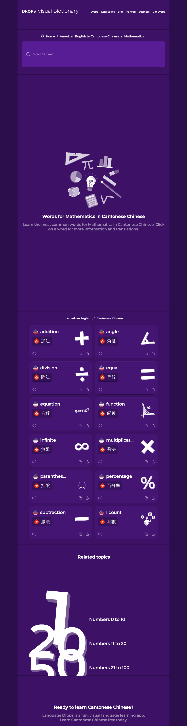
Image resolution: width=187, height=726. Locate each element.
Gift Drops (159, 11)
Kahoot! (131, 11)
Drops (94, 11)
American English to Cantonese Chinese (89, 36)
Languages (108, 11)
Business (144, 11)
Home (50, 36)
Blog (120, 11)
